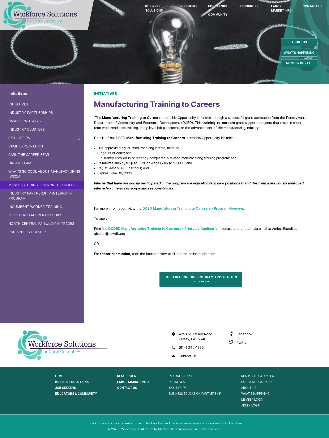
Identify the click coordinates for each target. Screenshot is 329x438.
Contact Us (312, 6)
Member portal (299, 63)
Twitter (242, 342)
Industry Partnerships (30, 112)
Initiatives (18, 104)
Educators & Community (217, 10)
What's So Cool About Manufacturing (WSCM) (44, 174)
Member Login (252, 399)
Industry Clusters (26, 129)
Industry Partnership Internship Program (40, 195)
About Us (248, 387)
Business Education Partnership (195, 393)
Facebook (245, 334)
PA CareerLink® (181, 376)
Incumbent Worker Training (35, 207)
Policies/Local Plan (257, 382)
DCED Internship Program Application (200, 279)
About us (299, 42)
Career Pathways (24, 121)
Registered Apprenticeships (35, 215)
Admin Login (250, 405)
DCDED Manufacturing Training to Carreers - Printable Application (163, 228)
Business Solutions (154, 8)
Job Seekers (187, 6)
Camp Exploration (25, 146)
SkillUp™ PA (19, 138)
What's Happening (255, 393)
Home (59, 376)
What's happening (299, 52)
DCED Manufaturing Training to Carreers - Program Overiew (192, 208)
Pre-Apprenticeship (27, 232)
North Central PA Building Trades (41, 223)
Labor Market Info (281, 8)
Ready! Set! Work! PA (257, 376)
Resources (249, 6)
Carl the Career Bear (28, 155)
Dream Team (19, 163)
